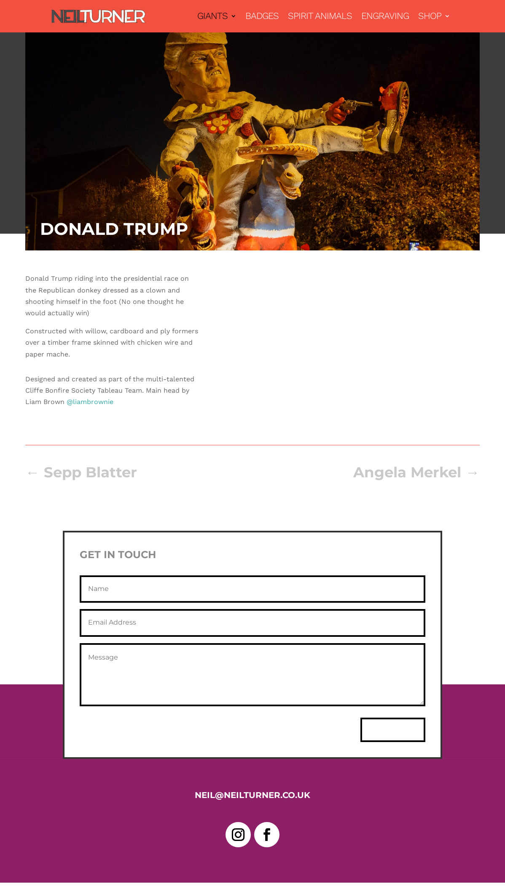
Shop (429, 17)
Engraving (385, 17)
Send (393, 729)
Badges (262, 17)
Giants (212, 17)
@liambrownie (90, 402)
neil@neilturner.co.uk (252, 795)
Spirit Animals (320, 17)
